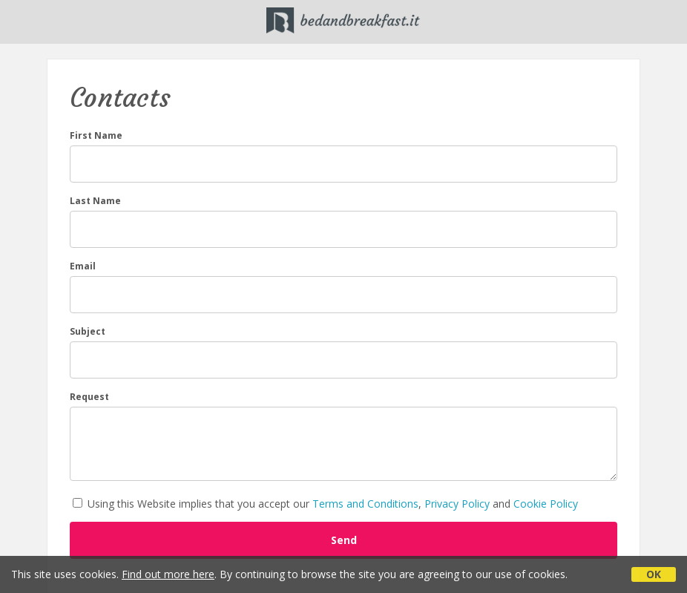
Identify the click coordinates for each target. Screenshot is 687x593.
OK (653, 574)
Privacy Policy (457, 504)
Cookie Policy (545, 504)
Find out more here (168, 574)
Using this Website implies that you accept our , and (325, 504)
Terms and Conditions (365, 504)
